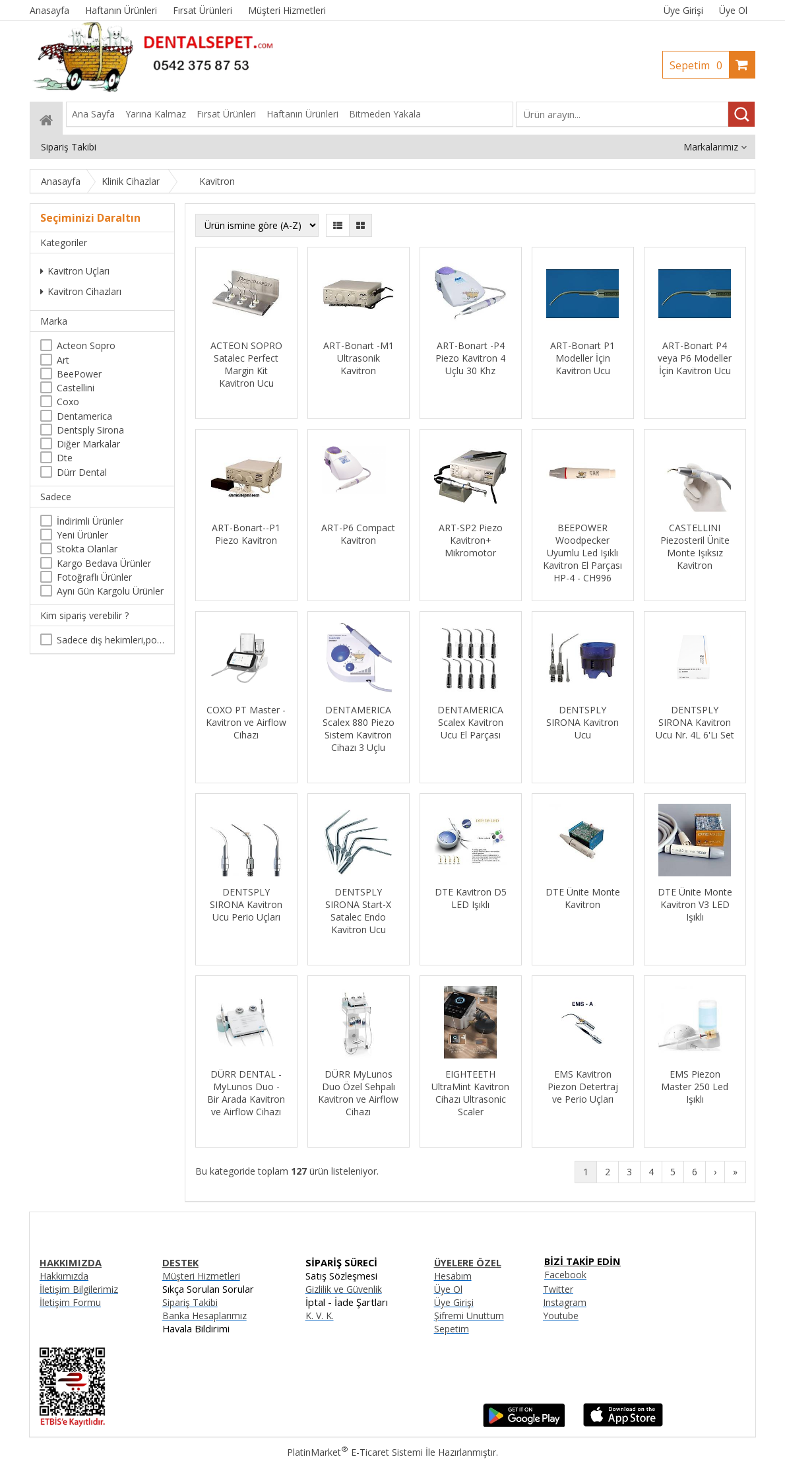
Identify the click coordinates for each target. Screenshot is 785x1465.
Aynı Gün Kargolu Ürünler (110, 591)
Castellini (75, 387)
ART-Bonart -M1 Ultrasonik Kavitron (358, 358)
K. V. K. (319, 1315)
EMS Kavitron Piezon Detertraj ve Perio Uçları (583, 1086)
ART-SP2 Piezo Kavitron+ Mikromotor (471, 540)
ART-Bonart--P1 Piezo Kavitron (246, 533)
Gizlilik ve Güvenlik (343, 1289)
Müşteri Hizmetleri (201, 1276)
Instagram (564, 1302)
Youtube (561, 1315)
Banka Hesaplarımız (204, 1315)
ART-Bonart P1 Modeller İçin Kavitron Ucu (582, 358)
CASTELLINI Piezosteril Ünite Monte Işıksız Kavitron (695, 546)
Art (63, 360)
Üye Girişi (683, 10)
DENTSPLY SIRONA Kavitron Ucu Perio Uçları (246, 904)
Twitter (558, 1289)
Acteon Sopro (86, 345)
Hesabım (453, 1276)
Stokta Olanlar (87, 548)
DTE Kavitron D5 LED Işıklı (471, 898)
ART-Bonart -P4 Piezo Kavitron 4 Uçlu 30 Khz (470, 358)
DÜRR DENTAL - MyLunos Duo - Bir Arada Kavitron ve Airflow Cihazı (246, 1093)
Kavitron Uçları (75, 271)
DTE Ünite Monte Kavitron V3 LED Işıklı (695, 904)
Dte (65, 457)
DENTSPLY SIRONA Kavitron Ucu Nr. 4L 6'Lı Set (695, 722)
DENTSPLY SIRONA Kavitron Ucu (582, 722)
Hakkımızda (64, 1276)
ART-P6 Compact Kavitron (358, 533)
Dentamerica (84, 416)
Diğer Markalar (88, 444)
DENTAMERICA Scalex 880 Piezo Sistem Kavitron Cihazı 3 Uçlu (358, 728)
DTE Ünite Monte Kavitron (583, 898)
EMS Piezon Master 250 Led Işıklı (694, 1086)
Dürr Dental (82, 472)
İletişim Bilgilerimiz (79, 1289)
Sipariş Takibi (190, 1302)
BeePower (79, 374)
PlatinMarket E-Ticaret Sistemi (355, 1452)
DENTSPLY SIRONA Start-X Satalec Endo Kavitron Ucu (358, 911)
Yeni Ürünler (82, 535)
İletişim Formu (70, 1302)
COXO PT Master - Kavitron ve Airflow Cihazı (246, 722)
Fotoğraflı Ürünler (94, 577)
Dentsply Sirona (90, 430)
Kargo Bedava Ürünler (104, 563)
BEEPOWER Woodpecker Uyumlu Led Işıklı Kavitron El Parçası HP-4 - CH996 (582, 552)
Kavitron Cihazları (80, 291)
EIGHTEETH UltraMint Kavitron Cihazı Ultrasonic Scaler (470, 1093)
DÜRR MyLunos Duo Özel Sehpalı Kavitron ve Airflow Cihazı (358, 1093)
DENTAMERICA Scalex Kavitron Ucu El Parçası (470, 722)
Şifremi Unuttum (469, 1315)
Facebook (565, 1274)
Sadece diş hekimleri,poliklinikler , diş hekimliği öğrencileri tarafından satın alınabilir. (110, 640)
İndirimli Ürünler (90, 521)
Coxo (68, 401)
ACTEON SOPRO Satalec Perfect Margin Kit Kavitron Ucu (246, 364)
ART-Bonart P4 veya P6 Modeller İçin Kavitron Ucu (695, 358)
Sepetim (699, 65)
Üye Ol (733, 10)
